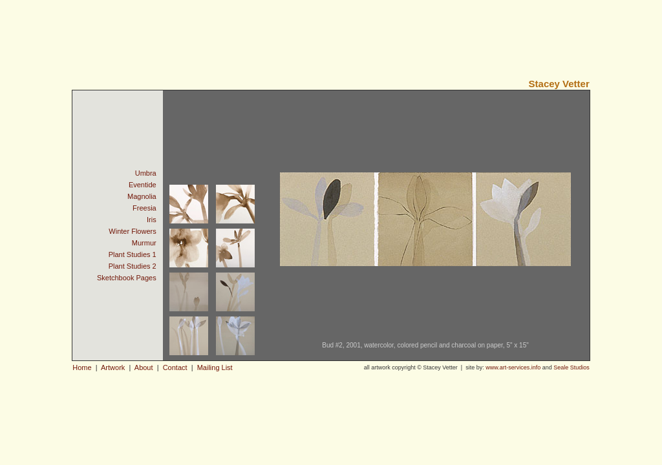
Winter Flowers (132, 231)
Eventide (142, 185)
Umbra (145, 173)
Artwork (113, 367)
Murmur (144, 243)
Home (81, 367)
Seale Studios (571, 367)
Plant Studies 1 (132, 254)
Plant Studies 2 (132, 266)
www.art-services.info (513, 367)
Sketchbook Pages (126, 278)
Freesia (144, 208)
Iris (151, 219)
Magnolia (141, 196)
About (143, 367)
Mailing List (215, 367)
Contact (175, 367)
